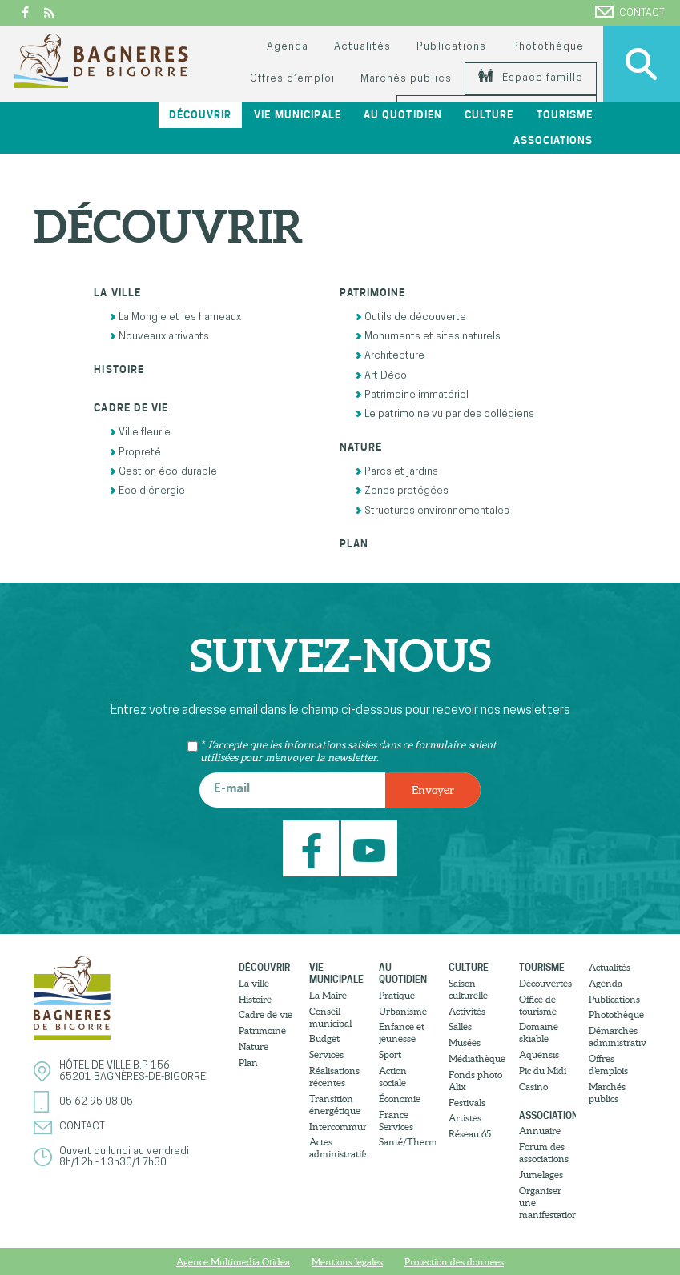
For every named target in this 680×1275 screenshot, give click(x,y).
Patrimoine (372, 293)
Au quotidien (402, 115)
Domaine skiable (538, 1032)
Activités (467, 1011)
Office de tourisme (538, 1005)
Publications (450, 47)
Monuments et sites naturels (428, 336)
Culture (489, 115)
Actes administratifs (337, 1148)
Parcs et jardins (397, 472)
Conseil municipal (330, 1017)
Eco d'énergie (147, 491)
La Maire (328, 995)
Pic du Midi (542, 1070)
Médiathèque (477, 1058)
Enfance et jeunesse (401, 1032)
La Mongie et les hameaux (175, 317)
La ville (117, 293)
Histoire (118, 369)
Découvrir (200, 115)
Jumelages (541, 1174)
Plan (354, 544)
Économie (399, 1098)
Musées (465, 1042)
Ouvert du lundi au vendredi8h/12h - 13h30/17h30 (124, 1157)
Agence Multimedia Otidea (233, 1262)
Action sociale (393, 1076)
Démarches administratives (617, 1036)
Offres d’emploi (292, 79)
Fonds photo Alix (475, 1080)
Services (326, 1054)
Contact (630, 12)
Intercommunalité (337, 1126)
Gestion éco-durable (163, 472)
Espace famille (530, 78)
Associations (553, 140)
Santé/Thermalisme (407, 1142)
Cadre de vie (130, 408)
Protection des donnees (454, 1262)
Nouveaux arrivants (159, 336)
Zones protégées (402, 491)
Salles (460, 1026)
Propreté (135, 452)
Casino (533, 1086)
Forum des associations (544, 1152)
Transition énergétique (334, 1104)
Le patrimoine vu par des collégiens (445, 414)
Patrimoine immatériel (412, 395)
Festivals (467, 1102)
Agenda (287, 47)
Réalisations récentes (334, 1076)
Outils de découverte (411, 317)
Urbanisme (403, 1011)
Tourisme (565, 115)
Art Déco (381, 376)
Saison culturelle (468, 989)
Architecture (390, 356)
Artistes (465, 1118)
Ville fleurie (140, 432)
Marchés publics (405, 79)
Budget (324, 1038)
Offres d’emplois (608, 1064)
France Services (396, 1120)
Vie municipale (297, 115)
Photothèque (548, 47)
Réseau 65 (470, 1134)
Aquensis (539, 1054)
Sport (390, 1054)
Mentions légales (347, 1262)
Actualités (362, 47)
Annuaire (540, 1130)
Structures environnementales (432, 511)
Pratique (397, 995)
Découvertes (545, 983)
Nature (361, 447)
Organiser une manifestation (547, 1202)
